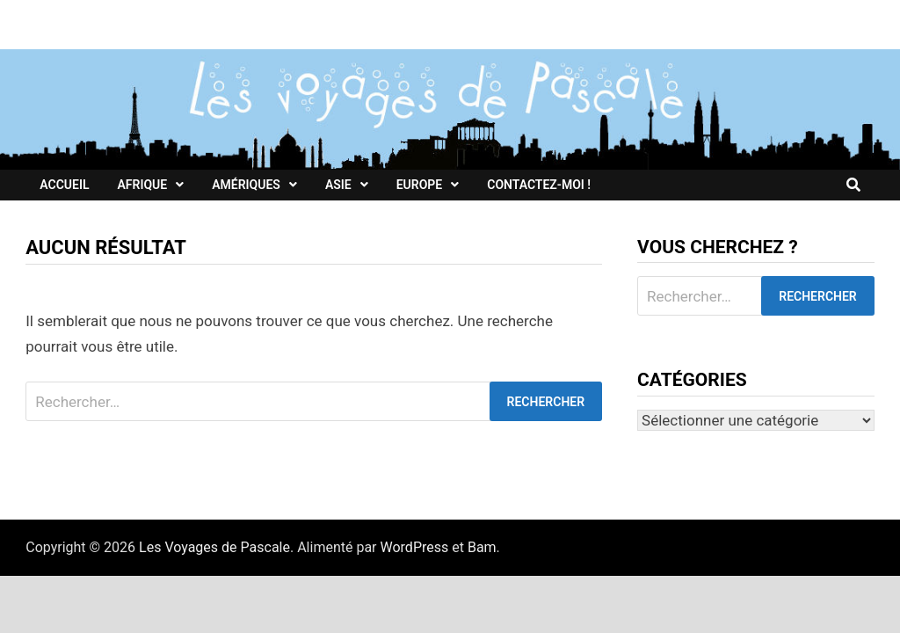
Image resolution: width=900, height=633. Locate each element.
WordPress (415, 547)
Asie (338, 185)
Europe (419, 185)
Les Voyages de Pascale (214, 547)
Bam (482, 547)
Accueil (64, 185)
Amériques (246, 185)
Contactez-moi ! (539, 185)
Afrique (142, 185)
